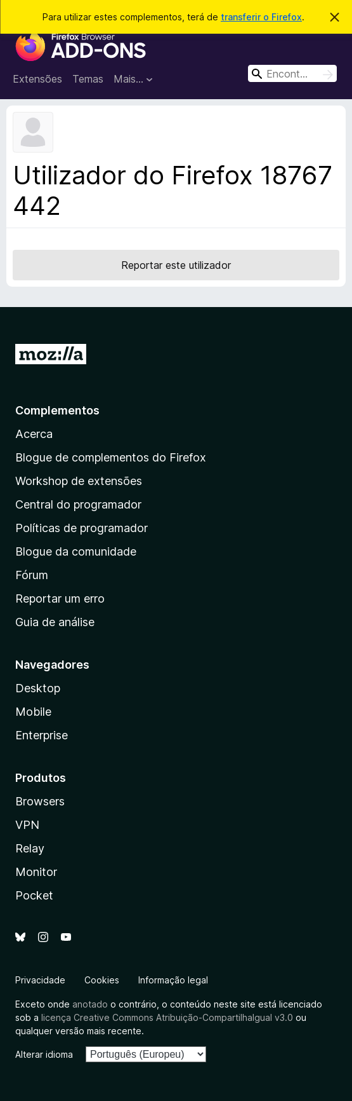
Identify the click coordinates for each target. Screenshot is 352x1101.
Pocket (34, 895)
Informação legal (173, 979)
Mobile (33, 711)
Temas (87, 78)
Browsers (40, 801)
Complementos (57, 410)
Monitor (36, 872)
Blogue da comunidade (75, 551)
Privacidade (40, 979)
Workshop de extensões (78, 481)
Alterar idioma (44, 1054)
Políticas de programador (81, 528)
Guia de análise (55, 622)
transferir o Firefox (261, 16)
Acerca (34, 434)
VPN (27, 824)
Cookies (101, 979)
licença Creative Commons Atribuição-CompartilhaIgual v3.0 (167, 1017)
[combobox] (292, 73)
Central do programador (78, 504)
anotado (90, 1004)
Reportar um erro (60, 598)
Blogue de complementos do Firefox (110, 457)
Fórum (31, 575)
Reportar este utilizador (176, 265)
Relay (29, 848)
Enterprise (41, 735)
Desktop (37, 688)
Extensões (37, 78)
